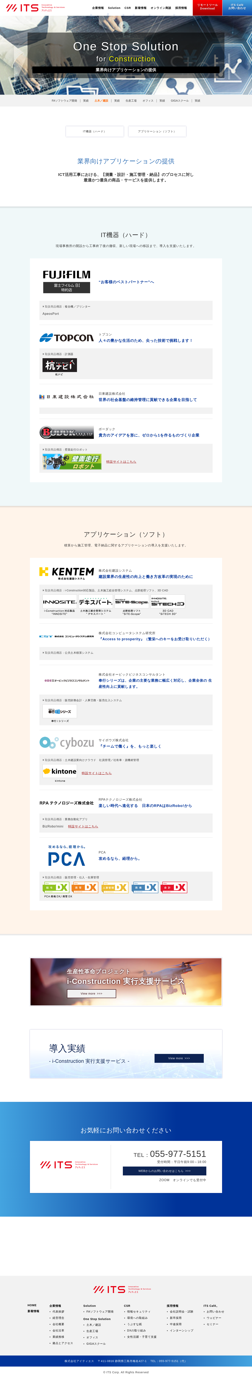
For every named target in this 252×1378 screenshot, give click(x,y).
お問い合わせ (237, 6)
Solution (114, 7)
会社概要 (58, 1324)
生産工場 (131, 100)
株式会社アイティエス (38, 8)
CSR (127, 7)
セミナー (213, 1324)
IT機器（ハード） (95, 131)
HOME (32, 1305)
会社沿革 (58, 1330)
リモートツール (207, 6)
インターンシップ (182, 1330)
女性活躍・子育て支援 (142, 1336)
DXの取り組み (136, 1330)
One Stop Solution (97, 1319)
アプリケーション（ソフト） (157, 131)
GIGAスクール (180, 100)
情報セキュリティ (139, 1311)
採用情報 (181, 7)
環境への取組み (137, 1317)
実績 (86, 100)
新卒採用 (176, 1317)
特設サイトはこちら (121, 461)
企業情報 (98, 7)
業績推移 (58, 1336)
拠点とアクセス (63, 1343)
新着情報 (141, 7)
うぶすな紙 (134, 1324)
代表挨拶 (58, 1311)
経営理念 (58, 1317)
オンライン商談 (161, 7)
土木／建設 (101, 100)
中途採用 (176, 1324)
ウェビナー (214, 1317)
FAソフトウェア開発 (64, 100)
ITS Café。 (211, 1305)
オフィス (148, 100)
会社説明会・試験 (182, 1311)
